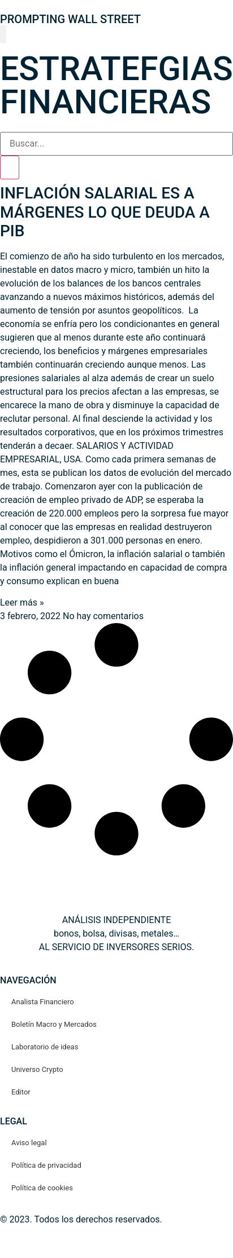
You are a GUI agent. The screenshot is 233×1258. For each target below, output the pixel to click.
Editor (21, 1092)
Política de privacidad (46, 1165)
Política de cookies (42, 1188)
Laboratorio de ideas (44, 1047)
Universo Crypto (37, 1069)
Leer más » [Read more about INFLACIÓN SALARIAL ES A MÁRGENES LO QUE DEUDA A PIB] (22, 602)
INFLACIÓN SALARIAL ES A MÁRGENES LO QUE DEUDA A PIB (105, 212)
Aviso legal (29, 1142)
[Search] (9, 167)
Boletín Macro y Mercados (54, 1024)
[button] (3, 34)
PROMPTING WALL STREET (70, 19)
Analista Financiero (42, 1001)
